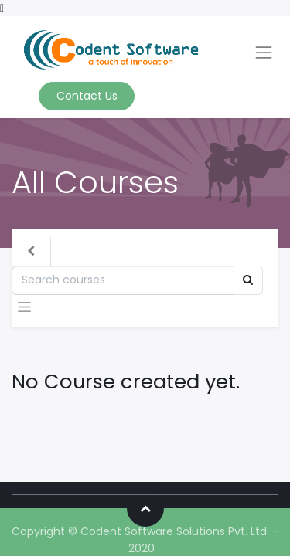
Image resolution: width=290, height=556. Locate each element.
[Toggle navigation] (24, 307)
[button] (145, 508)
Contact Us (87, 95)
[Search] (123, 280)
